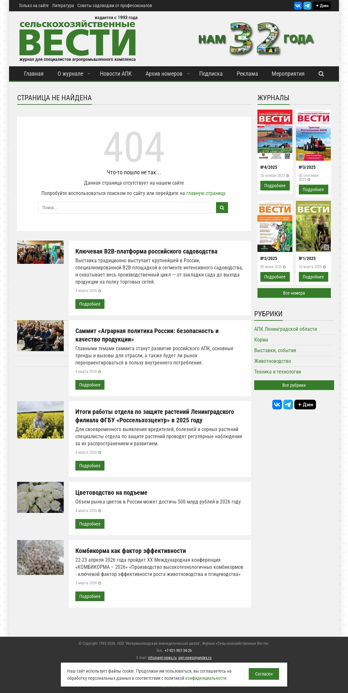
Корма (261, 340)
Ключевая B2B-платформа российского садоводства (146, 251)
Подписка (211, 73)
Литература (63, 5)
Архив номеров (164, 73)
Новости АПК (116, 73)
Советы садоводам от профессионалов (114, 5)
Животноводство (272, 361)
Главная (34, 73)
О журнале (70, 73)
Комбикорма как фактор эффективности (130, 551)
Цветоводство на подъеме (111, 492)
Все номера (294, 293)
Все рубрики (294, 385)
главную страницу (205, 193)
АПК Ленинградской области (285, 329)
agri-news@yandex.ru (195, 657)
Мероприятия (288, 73)
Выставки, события (275, 350)
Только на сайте (34, 5)
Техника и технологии (277, 372)
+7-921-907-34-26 (178, 650)
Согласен (264, 674)
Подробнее (90, 304)
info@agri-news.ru (162, 657)
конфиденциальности (205, 678)
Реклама (247, 73)
